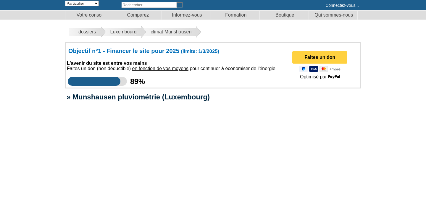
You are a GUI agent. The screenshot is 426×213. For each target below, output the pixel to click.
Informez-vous (187, 14)
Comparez (138, 14)
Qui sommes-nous (333, 14)
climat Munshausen (171, 31)
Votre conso (89, 14)
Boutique (284, 14)
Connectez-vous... (342, 5)
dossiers (87, 31)
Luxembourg (123, 31)
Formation (235, 14)
